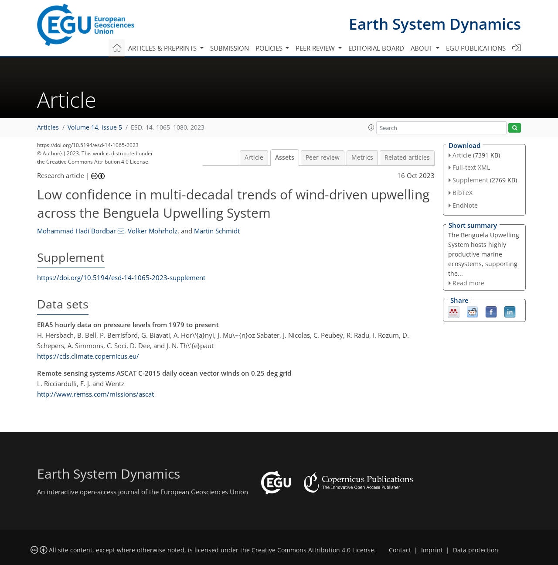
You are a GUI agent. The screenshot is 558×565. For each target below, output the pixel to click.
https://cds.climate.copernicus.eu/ (88, 356)
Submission (229, 48)
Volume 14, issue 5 (95, 127)
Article (254, 157)
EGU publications (476, 48)
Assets (284, 157)
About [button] (422, 48)
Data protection (475, 550)
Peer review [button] (316, 48)
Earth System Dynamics (435, 24)
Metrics (362, 157)
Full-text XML (471, 167)
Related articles (407, 157)
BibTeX (463, 192)
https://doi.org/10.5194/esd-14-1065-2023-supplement (121, 277)
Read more (468, 283)
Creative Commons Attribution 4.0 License (313, 550)
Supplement (470, 180)
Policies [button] (269, 48)
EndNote (465, 205)
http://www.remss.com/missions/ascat (95, 394)
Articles (48, 127)
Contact (400, 550)
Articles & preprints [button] (163, 48)
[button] (371, 127)
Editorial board (376, 48)
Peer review (323, 157)
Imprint (432, 550)
